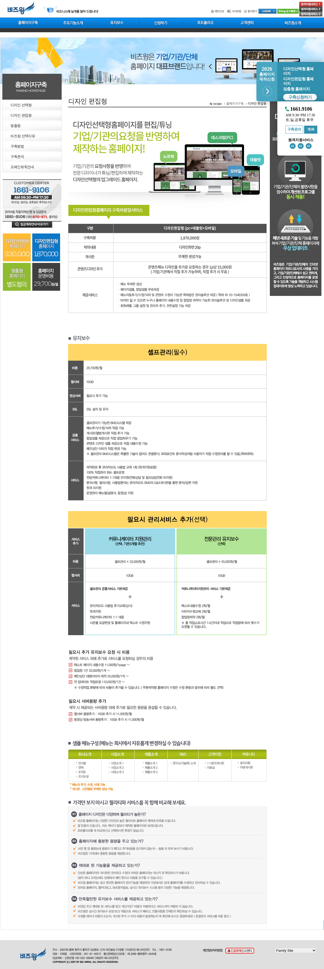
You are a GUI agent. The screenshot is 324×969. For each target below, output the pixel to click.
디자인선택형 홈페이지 (298, 71)
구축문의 (294, 129)
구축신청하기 (300, 97)
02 (300, 146)
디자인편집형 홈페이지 (298, 81)
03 (308, 146)
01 (292, 146)
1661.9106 (301, 109)
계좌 (310, 129)
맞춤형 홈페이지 (296, 89)
